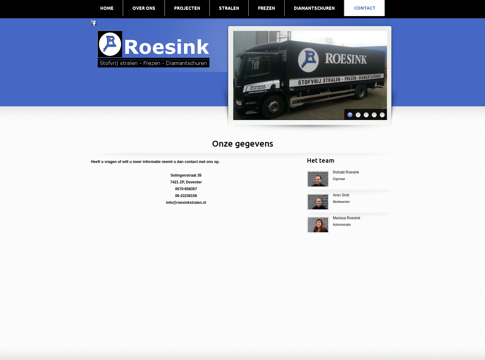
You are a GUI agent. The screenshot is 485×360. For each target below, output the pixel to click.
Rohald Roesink (346, 172)
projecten (187, 8)
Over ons (143, 8)
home (107, 8)
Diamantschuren (314, 8)
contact (365, 8)
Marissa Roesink (363, 222)
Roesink (152, 48)
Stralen (229, 8)
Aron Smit (341, 195)
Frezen (266, 8)
